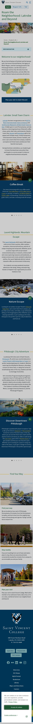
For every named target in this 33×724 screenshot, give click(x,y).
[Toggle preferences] (11, 715)
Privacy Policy (12, 702)
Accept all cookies (16, 707)
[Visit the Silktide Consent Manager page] (27, 716)
